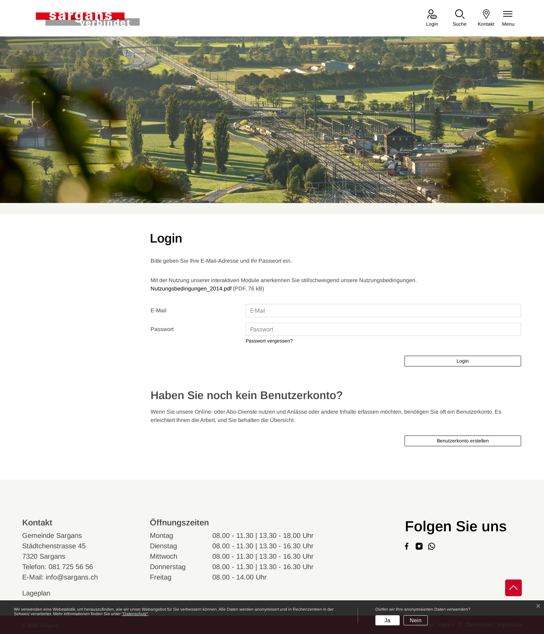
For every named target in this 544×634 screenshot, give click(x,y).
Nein (416, 620)
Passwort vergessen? (269, 341)
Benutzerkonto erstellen (463, 440)
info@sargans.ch (72, 577)
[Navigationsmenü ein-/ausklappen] (508, 18)
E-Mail (159, 310)
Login (463, 361)
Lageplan (42, 593)
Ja (387, 620)
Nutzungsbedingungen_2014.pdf (191, 288)
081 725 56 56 (71, 566)
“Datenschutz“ (135, 613)
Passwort (162, 329)
